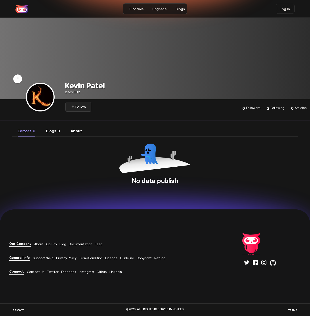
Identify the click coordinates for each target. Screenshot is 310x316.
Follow (78, 107)
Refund (159, 258)
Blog (62, 244)
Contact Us (35, 272)
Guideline (127, 258)
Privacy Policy (66, 258)
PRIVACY (18, 310)
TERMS (292, 310)
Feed (98, 244)
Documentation (80, 244)
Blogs (180, 9)
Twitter (53, 272)
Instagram (86, 272)
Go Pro (51, 244)
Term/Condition (91, 258)
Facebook (68, 272)
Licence (111, 258)
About (39, 244)
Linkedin (115, 272)
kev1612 (72, 92)
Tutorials (136, 9)
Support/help (43, 258)
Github (102, 272)
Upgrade (159, 9)
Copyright (144, 258)
